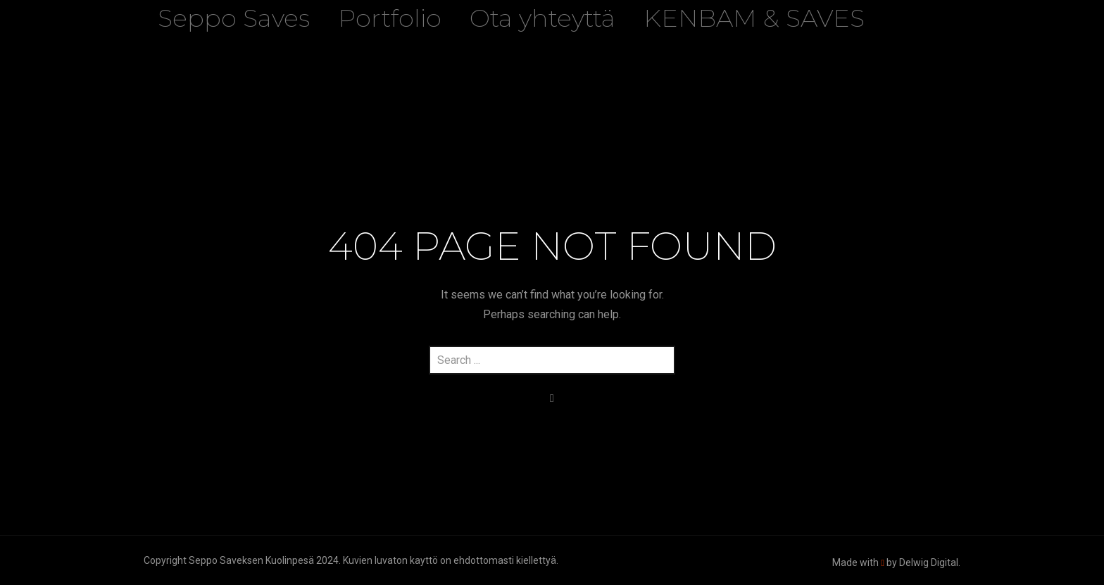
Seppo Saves (234, 18)
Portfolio (389, 18)
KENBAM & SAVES (754, 18)
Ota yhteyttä (542, 18)
